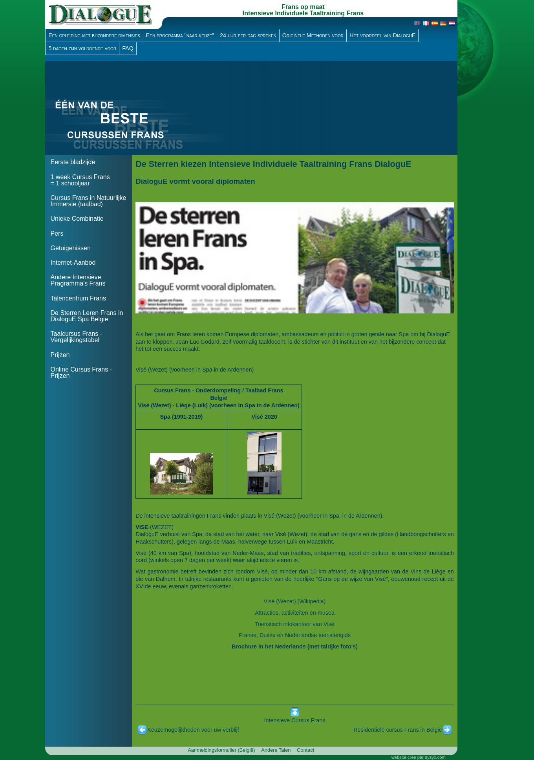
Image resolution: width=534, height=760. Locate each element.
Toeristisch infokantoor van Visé (294, 624)
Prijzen (60, 355)
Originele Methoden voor (313, 35)
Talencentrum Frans (78, 298)
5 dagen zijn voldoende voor (82, 48)
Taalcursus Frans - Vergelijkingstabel (76, 336)
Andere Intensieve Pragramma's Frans (78, 280)
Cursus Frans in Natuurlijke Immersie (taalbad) (88, 200)
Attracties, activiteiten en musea (295, 613)
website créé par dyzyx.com (418, 757)
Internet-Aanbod (73, 262)
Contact (305, 750)
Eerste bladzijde (73, 162)
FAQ (128, 48)
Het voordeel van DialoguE (382, 35)
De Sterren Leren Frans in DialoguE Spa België (87, 315)
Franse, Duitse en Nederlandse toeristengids (295, 635)
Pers (57, 233)
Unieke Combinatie (77, 218)
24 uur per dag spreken (248, 35)
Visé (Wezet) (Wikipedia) (295, 601)
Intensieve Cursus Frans (295, 720)
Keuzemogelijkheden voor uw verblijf (193, 730)
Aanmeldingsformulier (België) (221, 750)
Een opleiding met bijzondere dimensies (94, 35)
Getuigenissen (71, 248)
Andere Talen (276, 750)
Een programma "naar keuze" (180, 35)
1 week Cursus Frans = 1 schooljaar (80, 180)
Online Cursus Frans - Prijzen (81, 372)
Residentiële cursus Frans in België (397, 730)
